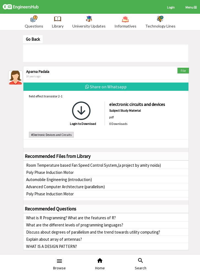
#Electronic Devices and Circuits (51, 135)
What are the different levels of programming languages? (74, 225)
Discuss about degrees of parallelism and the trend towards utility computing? (93, 232)
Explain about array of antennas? (54, 239)
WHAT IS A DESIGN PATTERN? (51, 246)
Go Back (33, 39)
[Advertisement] (105, 53)
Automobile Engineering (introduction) (59, 179)
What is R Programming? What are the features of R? (71, 217)
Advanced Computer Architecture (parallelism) (65, 186)
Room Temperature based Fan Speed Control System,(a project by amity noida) (93, 165)
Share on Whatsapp (106, 86)
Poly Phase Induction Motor (50, 172)
